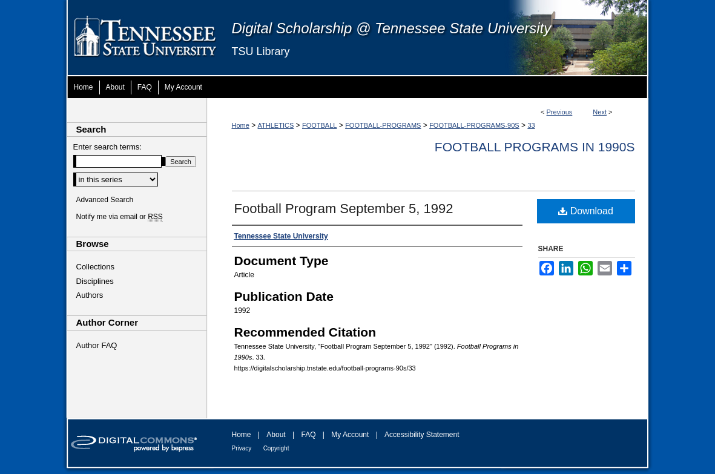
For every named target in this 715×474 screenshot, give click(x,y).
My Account (350, 434)
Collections (95, 266)
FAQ (308, 434)
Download (585, 211)
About (275, 434)
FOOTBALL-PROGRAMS (383, 125)
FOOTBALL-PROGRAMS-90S (474, 125)
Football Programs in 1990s (535, 147)
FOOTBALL (319, 125)
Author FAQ (96, 345)
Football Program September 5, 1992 (343, 208)
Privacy (242, 448)
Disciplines (95, 281)
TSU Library (261, 51)
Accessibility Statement (421, 434)
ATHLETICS (276, 125)
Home (240, 125)
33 (531, 125)
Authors (90, 295)
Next (600, 112)
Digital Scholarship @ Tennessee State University (392, 28)
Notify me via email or (119, 216)
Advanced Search (105, 200)
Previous (560, 112)
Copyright (276, 448)
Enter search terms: (107, 146)
